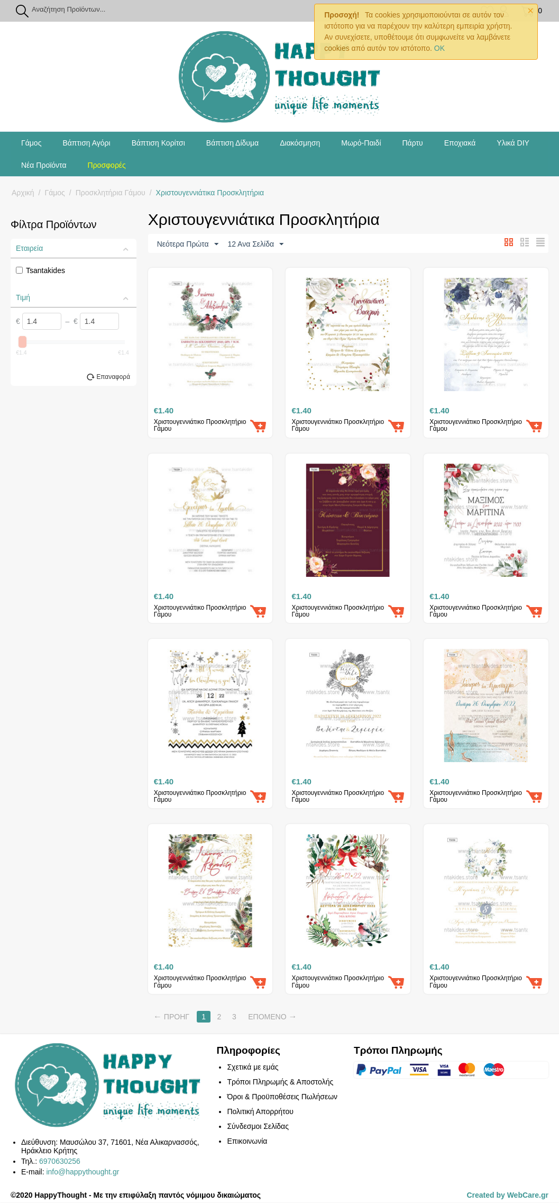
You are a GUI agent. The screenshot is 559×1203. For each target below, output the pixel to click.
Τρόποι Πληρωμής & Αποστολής (280, 1082)
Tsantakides (40, 270)
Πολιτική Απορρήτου (260, 1112)
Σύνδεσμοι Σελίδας (257, 1127)
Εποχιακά (460, 143)
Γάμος (31, 143)
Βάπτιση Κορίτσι (158, 143)
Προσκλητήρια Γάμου (110, 192)
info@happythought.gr (82, 1172)
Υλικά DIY (513, 143)
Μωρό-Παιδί (361, 143)
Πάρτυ (412, 143)
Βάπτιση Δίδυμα (232, 143)
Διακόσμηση (300, 143)
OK (439, 48)
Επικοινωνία (247, 1141)
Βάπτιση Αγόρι (86, 143)
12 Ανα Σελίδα (255, 244)
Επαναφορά (113, 377)
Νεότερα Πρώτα (187, 244)
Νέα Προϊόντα (44, 165)
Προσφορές (107, 165)
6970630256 (59, 1161)
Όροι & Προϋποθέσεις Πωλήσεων (282, 1097)
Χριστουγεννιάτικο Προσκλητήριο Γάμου (200, 426)
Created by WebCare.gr (507, 1195)
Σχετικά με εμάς (252, 1067)
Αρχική (23, 192)
